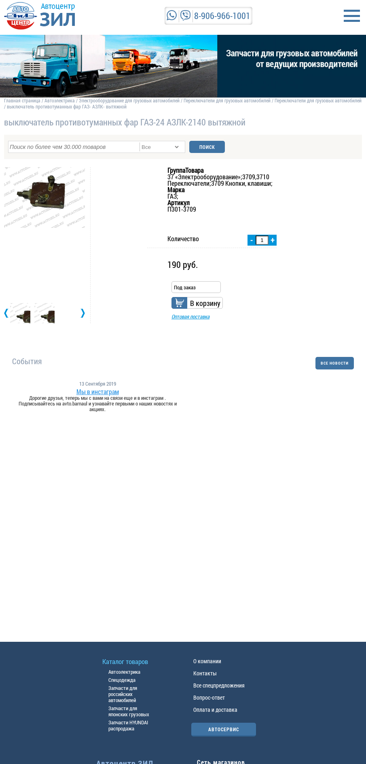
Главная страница (22, 100)
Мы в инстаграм (97, 391)
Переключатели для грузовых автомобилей (227, 100)
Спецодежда (121, 679)
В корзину (205, 303)
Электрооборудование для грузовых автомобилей (130, 100)
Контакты (205, 673)
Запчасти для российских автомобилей (122, 694)
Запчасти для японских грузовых (128, 711)
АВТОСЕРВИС (223, 729)
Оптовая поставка (190, 316)
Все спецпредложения (219, 685)
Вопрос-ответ (209, 697)
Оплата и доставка (215, 709)
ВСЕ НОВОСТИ (335, 363)
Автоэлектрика (59, 100)
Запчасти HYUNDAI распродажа (128, 725)
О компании (207, 661)
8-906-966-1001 (222, 15)
